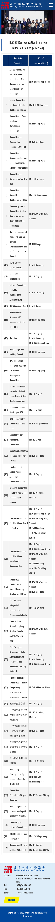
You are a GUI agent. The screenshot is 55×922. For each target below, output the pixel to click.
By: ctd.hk (27, 915)
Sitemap (11, 899)
